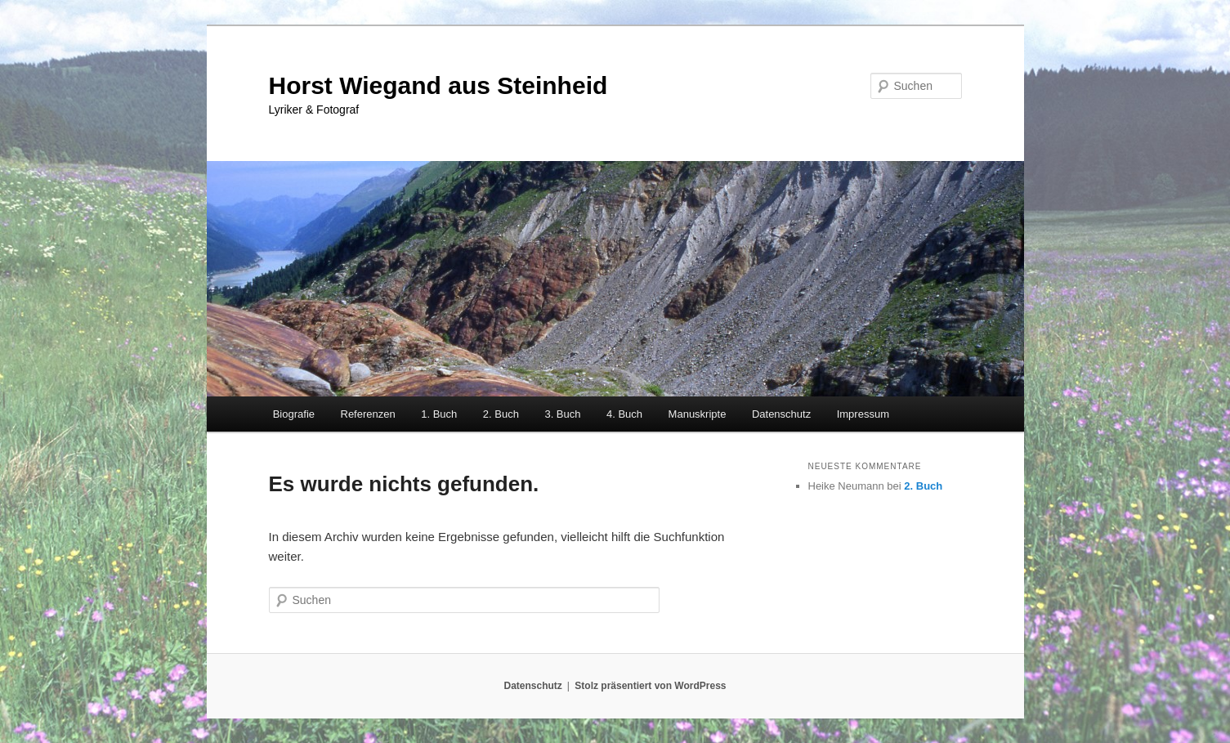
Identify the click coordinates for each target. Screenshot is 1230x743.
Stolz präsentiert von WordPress (650, 686)
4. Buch (624, 414)
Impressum (863, 414)
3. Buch (562, 414)
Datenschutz (781, 414)
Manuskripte (698, 414)
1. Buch (439, 414)
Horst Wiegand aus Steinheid (438, 85)
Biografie (294, 414)
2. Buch (501, 414)
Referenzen (368, 414)
